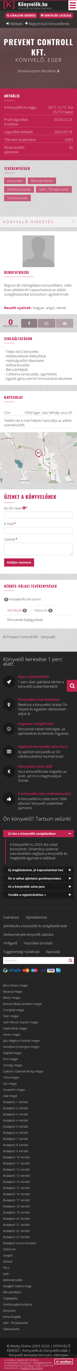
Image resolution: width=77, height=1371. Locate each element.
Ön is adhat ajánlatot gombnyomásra (34, 878)
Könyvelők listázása (58, 15)
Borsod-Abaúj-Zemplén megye (22, 1004)
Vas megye (10, 1083)
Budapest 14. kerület (16, 1182)
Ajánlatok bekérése (23, 15)
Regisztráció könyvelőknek (49, 23)
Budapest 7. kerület (15, 1139)
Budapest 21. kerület (16, 1225)
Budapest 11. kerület (16, 1163)
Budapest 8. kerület (15, 1145)
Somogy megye (12, 1065)
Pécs (6, 1268)
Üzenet (9, 539)
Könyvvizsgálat (12, 1317)
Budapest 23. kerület (16, 1237)
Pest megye (10, 1059)
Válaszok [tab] (43, 610)
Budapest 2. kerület (15, 1108)
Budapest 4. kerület (15, 1120)
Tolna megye (11, 1077)
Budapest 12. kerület (16, 1169)
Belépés (16, 23)
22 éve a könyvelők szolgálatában (32, 834)
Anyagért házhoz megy (17, 1286)
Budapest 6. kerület (15, 1133)
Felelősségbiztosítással (17, 1304)
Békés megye (11, 998)
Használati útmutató (38, 943)
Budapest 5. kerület (15, 1126)
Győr (6, 1274)
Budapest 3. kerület (15, 1114)
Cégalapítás (10, 1298)
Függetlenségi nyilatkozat (21, 951)
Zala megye (10, 1096)
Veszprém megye (14, 1090)
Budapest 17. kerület (16, 1200)
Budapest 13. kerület (16, 1176)
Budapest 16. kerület (16, 1194)
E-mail (9, 524)
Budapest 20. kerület (16, 1218)
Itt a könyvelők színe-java (26, 887)
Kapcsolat (53, 951)
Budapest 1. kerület (15, 1102)
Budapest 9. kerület (15, 1151)
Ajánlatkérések (36, 917)
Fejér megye (11, 1016)
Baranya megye (12, 991)
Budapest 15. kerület (16, 1188)
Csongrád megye (13, 1010)
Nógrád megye (12, 1053)
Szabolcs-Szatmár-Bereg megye (23, 1071)
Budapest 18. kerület (16, 1206)
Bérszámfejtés (12, 1292)
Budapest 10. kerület (16, 1157)
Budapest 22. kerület (16, 1231)
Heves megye (11, 1034)
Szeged (7, 1255)
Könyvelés (9, 1311)
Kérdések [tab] (17, 610)
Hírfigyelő (10, 943)
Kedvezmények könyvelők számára (28, 934)
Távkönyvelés (11, 1329)
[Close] (73, 221)
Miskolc (8, 1261)
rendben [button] (63, 1361)
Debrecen (9, 1249)
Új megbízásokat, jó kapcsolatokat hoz (35, 870)
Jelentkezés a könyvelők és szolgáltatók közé (35, 926)
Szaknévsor (11, 917)
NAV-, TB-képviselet (15, 1323)
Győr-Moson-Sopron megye (20, 1022)
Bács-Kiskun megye (15, 985)
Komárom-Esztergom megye (21, 1047)
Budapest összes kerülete (20, 1243)
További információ (31, 1368)
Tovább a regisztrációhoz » (27, 895)
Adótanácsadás (12, 1280)
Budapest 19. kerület (16, 1212)
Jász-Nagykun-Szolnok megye (21, 1041)
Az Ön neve (14, 508)
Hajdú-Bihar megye (15, 1028)
